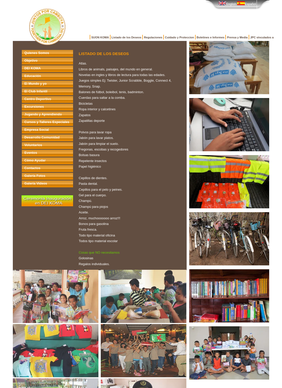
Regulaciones (153, 37)
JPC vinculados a (262, 37)
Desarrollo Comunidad (41, 137)
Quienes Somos (36, 53)
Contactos (32, 168)
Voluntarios (33, 145)
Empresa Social (36, 130)
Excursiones (34, 107)
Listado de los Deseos (127, 37)
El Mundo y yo (35, 83)
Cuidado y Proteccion (179, 37)
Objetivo (30, 60)
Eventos (30, 153)
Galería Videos (35, 183)
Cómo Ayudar (35, 160)
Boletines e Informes (211, 37)
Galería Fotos (34, 176)
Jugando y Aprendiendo (43, 114)
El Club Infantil (35, 91)
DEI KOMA (32, 68)
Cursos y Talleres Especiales (46, 122)
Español (246, 4)
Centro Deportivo (37, 99)
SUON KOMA (100, 37)
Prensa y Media (237, 37)
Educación (32, 76)
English (227, 4)
